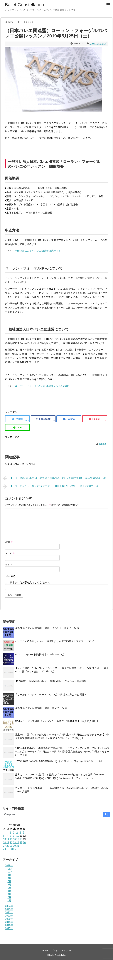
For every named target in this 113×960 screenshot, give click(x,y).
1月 (9, 900)
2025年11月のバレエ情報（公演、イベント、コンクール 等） (48, 628)
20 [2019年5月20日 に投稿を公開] (4, 842)
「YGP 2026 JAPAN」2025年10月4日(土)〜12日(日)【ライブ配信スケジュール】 (59, 761)
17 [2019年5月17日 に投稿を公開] (17, 839)
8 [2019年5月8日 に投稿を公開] (10, 836)
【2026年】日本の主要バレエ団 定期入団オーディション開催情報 (50, 681)
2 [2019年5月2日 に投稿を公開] (13, 832)
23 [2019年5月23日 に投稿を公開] (14, 842)
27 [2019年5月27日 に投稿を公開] (4, 846)
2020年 (9, 919)
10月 (10, 872)
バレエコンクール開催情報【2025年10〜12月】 (41, 654)
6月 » (13, 849)
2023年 (9, 909)
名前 (9, 542)
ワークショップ (97, 43)
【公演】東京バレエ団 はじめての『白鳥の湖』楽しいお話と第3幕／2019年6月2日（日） (55, 478)
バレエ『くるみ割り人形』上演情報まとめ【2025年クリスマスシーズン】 (55, 641)
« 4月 (5, 849)
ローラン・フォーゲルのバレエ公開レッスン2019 (42, 386)
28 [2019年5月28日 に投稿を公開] (7, 846)
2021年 (9, 915)
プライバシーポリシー (61, 950)
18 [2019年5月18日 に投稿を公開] (21, 839)
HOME (45, 950)
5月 (9, 888)
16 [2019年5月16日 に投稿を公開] (14, 839)
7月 (9, 881)
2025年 (9, 865)
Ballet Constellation (24, 4)
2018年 (9, 925)
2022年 (9, 912)
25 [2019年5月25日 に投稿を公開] (21, 842)
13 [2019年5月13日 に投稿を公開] (4, 839)
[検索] (52, 814)
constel (102, 443)
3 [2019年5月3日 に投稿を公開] (17, 832)
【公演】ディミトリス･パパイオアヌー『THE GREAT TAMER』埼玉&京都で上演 (50, 486)
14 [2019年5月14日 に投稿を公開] (7, 839)
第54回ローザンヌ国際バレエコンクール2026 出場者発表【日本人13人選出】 (57, 721)
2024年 (9, 906)
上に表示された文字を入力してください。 (28, 582)
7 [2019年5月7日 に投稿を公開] (7, 836)
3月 (9, 894)
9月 (9, 875)
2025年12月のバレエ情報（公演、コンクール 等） (42, 708)
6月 (9, 884)
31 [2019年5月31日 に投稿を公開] (17, 846)
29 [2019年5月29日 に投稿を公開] (11, 846)
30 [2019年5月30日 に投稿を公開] (14, 846)
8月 (9, 878)
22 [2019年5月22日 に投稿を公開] (11, 842)
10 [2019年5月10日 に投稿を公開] (17, 836)
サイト (8, 564)
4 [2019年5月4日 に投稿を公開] (20, 832)
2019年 (9, 922)
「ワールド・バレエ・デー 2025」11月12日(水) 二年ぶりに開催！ (51, 694)
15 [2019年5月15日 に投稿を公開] (11, 839)
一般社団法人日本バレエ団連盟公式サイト (38, 250)
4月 (9, 891)
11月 (10, 868)
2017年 (9, 928)
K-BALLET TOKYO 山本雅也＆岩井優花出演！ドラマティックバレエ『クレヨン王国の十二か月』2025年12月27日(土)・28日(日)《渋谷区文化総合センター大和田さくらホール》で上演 (62, 751)
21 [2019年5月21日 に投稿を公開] (7, 842)
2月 (9, 897)
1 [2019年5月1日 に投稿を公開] (10, 832)
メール (10, 553)
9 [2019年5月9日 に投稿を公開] (13, 836)
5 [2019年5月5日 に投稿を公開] (23, 832)
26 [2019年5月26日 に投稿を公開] (24, 842)
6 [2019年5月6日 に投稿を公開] (4, 836)
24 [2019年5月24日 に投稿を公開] (17, 842)
